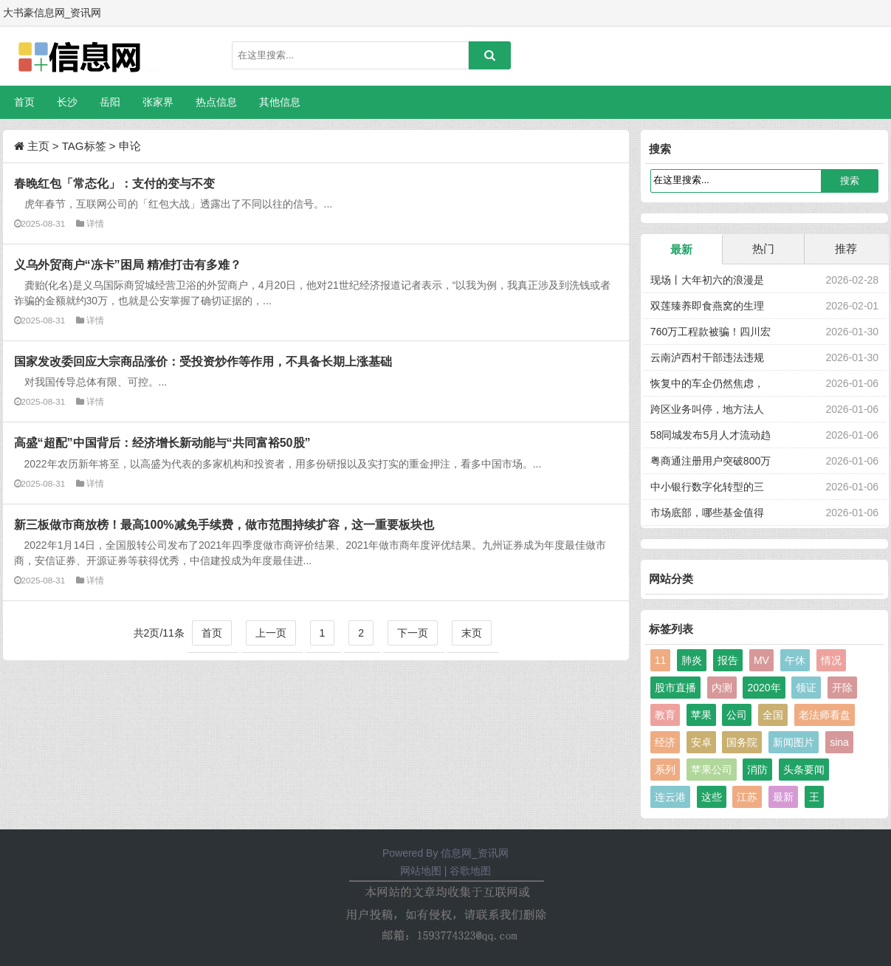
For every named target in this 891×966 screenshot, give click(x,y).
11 (661, 660)
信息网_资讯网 (475, 853)
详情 (95, 223)
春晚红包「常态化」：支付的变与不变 (114, 183)
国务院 (741, 742)
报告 (728, 660)
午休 (795, 660)
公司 (736, 715)
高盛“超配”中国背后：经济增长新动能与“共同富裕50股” (162, 442)
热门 (763, 248)
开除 (842, 687)
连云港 (670, 797)
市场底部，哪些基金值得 (707, 512)
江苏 (747, 797)
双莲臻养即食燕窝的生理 (707, 306)
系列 (665, 769)
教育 (665, 715)
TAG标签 (84, 146)
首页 (24, 102)
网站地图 (420, 871)
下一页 (412, 633)
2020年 (763, 687)
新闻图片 (793, 742)
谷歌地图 (470, 871)
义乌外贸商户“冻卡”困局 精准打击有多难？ (128, 264)
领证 (806, 687)
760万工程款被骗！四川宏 (710, 332)
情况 (831, 660)
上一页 (270, 633)
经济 (665, 742)
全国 (773, 715)
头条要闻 (804, 769)
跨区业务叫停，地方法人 (707, 409)
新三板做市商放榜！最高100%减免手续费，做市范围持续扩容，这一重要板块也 (224, 524)
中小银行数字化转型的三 (707, 487)
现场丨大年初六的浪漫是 (707, 280)
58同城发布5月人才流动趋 (710, 435)
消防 (757, 769)
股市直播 (675, 687)
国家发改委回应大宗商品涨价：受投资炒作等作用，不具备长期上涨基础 (203, 361)
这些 (711, 797)
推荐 (846, 248)
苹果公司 (711, 769)
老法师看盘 (824, 715)
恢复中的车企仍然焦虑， (707, 383)
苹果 (701, 715)
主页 (38, 146)
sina (839, 742)
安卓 (701, 742)
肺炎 (691, 660)
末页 (471, 633)
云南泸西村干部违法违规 (707, 357)
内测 (722, 687)
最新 (681, 249)
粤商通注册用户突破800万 (710, 461)
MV (761, 660)
